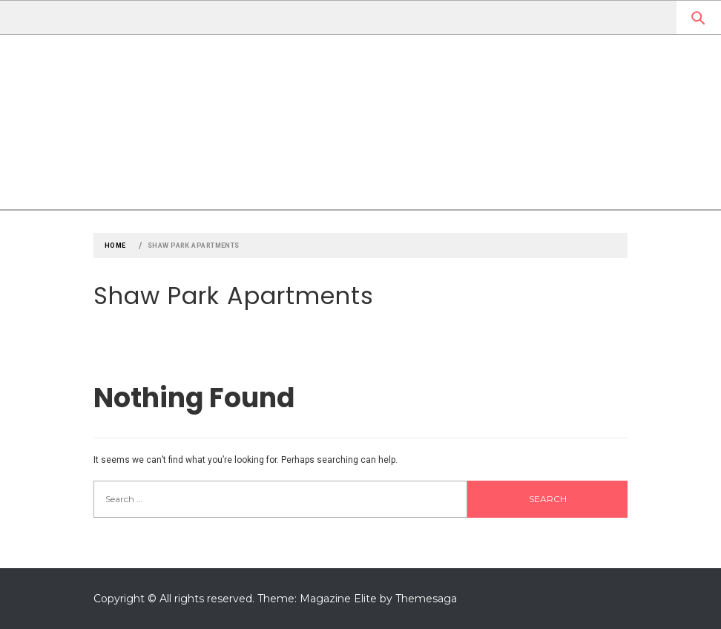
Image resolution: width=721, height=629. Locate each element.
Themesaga (426, 598)
